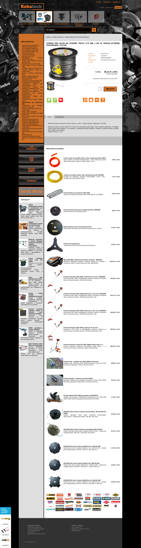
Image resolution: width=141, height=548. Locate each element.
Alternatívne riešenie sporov (36, 534)
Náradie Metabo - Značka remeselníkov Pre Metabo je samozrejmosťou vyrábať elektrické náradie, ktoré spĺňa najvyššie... (32, 231)
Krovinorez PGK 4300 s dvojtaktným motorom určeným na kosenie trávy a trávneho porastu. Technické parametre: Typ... (85, 312)
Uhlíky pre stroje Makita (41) (30, 121)
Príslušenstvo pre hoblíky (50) (31, 82)
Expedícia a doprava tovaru (80, 529)
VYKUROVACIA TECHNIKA (79, 24)
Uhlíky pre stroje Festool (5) (30, 119)
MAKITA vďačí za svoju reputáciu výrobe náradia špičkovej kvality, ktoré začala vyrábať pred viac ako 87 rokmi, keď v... (32, 214)
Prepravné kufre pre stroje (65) (31, 64)
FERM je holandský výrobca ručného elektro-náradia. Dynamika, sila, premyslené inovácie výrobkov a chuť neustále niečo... (32, 335)
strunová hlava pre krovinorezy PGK (82, 210)
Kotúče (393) (26, 110)
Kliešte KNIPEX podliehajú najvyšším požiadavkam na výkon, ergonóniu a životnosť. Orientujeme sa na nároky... (32, 301)
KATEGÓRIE (59, 117)
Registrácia (116, 2)
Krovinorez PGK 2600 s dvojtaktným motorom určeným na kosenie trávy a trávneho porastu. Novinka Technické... (85, 278)
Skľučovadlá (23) (27, 135)
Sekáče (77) (25, 130)
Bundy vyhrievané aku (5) (29, 78)
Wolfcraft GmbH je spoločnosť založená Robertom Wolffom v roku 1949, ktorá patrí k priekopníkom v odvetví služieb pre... (32, 251)
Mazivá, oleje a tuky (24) (29, 111)
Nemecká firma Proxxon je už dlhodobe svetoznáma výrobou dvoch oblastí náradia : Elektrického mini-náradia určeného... (32, 319)
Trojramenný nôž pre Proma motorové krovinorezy (79, 244)
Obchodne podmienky (34, 527)
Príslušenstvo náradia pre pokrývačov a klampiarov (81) (32, 90)
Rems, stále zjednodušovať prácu (36, 278)
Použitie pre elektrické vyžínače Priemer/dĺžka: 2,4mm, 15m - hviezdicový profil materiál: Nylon (85, 176)
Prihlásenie (107, 2)
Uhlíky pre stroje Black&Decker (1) (32, 125)
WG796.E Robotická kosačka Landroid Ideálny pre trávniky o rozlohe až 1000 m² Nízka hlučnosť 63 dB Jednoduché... (85, 261)
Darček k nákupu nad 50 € (4, 511)
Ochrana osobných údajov (36, 529)
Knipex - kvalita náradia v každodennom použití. (36, 295)
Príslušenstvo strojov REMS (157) (32, 81)
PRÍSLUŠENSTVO (44, 23)
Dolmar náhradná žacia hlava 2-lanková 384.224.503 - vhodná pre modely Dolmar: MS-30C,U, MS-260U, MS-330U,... (85, 431)
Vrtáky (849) (25, 127)
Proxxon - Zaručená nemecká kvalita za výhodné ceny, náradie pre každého (36, 311)
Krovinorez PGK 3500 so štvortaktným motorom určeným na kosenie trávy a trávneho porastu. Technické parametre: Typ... (85, 329)
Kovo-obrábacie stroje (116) (30, 50)
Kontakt (98, 2)
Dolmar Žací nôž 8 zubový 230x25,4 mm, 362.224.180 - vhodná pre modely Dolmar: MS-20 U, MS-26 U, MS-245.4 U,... (85, 447)
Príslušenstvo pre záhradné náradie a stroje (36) (32, 106)
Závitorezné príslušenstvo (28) (31, 136)
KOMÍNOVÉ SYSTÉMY (62, 23)
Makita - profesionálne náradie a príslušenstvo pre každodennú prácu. (36, 207)
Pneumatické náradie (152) (30, 51)
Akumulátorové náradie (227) (30, 45)
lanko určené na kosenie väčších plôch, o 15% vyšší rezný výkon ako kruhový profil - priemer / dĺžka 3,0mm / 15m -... (85, 159)
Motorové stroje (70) (28, 56)
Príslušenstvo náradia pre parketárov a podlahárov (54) (32, 87)
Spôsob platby (76, 530)
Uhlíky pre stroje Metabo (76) (30, 122)
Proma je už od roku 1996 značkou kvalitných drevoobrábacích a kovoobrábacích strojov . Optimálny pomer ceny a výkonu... (32, 268)
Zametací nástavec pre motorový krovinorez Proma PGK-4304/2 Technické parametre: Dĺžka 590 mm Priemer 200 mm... (85, 380)
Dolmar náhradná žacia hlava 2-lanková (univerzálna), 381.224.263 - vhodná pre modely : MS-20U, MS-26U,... (85, 414)
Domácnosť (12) (27, 79)
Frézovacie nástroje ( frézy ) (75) (31, 108)
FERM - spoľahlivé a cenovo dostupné (36, 328)
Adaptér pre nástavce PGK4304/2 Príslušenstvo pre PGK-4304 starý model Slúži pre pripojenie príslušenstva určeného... (85, 397)
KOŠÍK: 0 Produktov (111, 7)
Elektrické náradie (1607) (29, 47)
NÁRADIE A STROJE (27, 23)
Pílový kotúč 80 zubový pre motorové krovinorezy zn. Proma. (83, 227)
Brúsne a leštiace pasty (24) (30, 76)
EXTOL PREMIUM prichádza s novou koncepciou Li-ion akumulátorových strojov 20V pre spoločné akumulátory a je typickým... (32, 351)
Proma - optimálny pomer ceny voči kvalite (36, 260)
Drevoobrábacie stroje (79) (30, 48)
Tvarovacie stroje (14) (28, 54)
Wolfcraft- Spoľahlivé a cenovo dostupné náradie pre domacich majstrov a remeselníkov (36, 243)
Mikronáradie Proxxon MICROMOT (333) (32, 58)
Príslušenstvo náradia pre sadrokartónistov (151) (32, 84)
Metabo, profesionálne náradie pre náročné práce (36, 223)
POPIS (49, 117)
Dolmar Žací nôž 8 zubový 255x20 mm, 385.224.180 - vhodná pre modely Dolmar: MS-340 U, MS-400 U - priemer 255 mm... (85, 464)
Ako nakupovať (76, 527)
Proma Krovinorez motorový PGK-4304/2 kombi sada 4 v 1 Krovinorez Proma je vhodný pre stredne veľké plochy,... (85, 346)
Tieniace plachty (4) (27, 53)
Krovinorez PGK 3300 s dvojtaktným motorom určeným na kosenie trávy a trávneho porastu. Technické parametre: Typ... (85, 295)
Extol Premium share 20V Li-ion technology (36, 344)
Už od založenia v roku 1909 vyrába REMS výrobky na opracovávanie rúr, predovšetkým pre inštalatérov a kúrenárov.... (32, 285)
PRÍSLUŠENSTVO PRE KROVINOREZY (77, 37)
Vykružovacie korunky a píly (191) (32, 128)
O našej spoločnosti (34, 530)
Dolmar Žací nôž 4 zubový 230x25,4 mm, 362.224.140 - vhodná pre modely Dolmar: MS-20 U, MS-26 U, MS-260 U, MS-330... (85, 481)
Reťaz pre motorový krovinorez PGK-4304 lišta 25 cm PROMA (83, 193)
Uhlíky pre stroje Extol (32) (30, 124)
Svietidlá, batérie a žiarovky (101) (32, 68)
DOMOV (48, 37)
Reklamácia (31, 532)
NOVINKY (96, 23)
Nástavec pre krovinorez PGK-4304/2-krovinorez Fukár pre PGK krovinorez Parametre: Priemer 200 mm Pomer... (85, 363)
